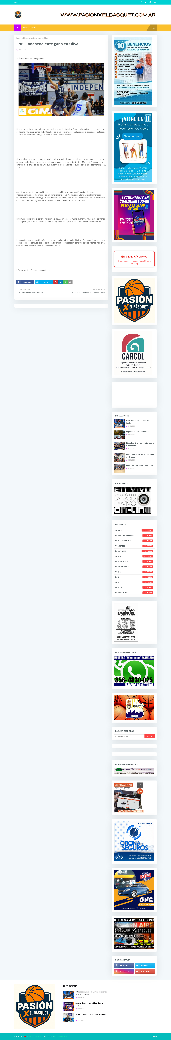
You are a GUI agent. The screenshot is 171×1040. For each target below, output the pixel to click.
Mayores (135, 551)
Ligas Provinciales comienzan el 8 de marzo (140, 444)
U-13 (135, 572)
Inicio (18, 38)
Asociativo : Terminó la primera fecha (89, 1004)
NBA (135, 556)
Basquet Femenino (135, 535)
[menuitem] (17, 27)
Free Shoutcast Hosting (128, 261)
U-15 (135, 577)
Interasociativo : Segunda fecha (137, 421)
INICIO (16, 2)
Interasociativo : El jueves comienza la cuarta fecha (91, 993)
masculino (135, 592)
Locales (135, 546)
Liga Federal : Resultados (137, 431)
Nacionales (135, 561)
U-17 (135, 582)
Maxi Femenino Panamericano (139, 465)
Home (154, 1036)
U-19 (135, 587)
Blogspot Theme (35, 1036)
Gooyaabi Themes (61, 1036)
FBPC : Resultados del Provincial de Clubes (140, 455)
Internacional (135, 541)
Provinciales (135, 566)
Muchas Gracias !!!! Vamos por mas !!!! (90, 1015)
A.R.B (135, 530)
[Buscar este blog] (129, 736)
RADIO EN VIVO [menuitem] (29, 27)
